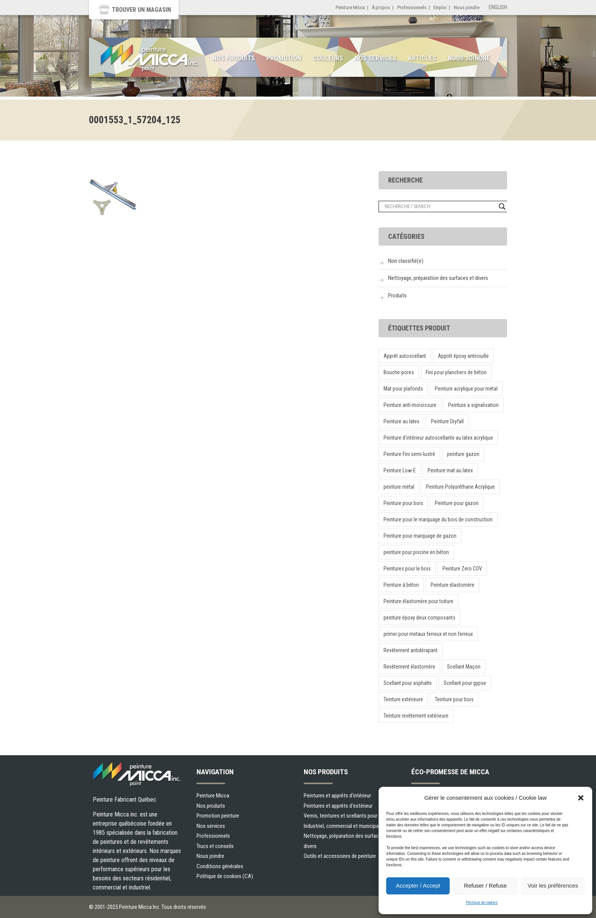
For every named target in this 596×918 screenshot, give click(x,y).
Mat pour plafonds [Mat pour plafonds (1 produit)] (403, 389)
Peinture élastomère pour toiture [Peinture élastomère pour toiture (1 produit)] (418, 601)
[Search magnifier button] (502, 206)
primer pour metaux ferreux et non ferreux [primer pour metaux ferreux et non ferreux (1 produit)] (428, 634)
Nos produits (233, 58)
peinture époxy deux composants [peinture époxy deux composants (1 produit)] (419, 618)
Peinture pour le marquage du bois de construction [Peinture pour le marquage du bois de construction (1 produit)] (438, 519)
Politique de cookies (482, 903)
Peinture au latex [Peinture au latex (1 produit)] (401, 421)
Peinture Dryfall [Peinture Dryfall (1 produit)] (447, 421)
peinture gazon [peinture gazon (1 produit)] (463, 454)
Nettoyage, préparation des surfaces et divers (438, 278)
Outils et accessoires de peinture (340, 856)
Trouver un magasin (141, 9)
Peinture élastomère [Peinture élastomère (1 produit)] (452, 585)
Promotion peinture (218, 815)
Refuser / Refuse (485, 885)
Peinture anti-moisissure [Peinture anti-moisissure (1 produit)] (410, 405)
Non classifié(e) (405, 260)
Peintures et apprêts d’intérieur (337, 795)
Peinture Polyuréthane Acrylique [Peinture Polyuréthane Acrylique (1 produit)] (460, 487)
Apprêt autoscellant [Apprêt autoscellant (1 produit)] (405, 356)
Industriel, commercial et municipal (342, 826)
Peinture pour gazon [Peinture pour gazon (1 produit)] (457, 503)
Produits (397, 295)
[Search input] (440, 206)
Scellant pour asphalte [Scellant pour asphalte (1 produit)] (408, 683)
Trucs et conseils (215, 846)
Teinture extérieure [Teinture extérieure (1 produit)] (403, 699)
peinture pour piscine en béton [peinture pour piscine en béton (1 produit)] (416, 552)
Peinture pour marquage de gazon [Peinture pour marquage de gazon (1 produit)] (420, 536)
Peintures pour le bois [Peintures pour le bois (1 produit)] (407, 568)
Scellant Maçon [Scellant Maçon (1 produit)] (463, 667)
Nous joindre (466, 7)
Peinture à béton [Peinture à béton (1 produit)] (401, 585)
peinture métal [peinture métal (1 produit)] (399, 487)
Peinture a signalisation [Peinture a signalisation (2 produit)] (473, 405)
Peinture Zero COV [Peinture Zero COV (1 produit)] (462, 568)
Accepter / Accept (418, 885)
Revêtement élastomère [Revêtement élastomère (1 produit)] (409, 667)
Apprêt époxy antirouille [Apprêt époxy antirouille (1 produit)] (463, 356)
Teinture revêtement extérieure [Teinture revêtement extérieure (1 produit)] (416, 716)
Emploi (440, 7)
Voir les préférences (553, 885)
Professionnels (411, 7)
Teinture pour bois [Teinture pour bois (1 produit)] (454, 699)
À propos (381, 7)
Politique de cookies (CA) (225, 876)
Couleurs (328, 58)
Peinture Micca (350, 7)
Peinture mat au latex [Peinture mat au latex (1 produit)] (450, 470)
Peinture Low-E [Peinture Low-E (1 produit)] (400, 470)
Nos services (375, 58)
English (498, 7)
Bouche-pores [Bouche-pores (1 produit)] (399, 372)
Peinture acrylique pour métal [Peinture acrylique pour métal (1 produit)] (466, 389)
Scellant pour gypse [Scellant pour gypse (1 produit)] (465, 683)
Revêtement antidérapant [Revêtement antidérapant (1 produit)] (410, 650)
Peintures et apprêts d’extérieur (338, 805)
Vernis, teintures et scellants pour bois (346, 815)
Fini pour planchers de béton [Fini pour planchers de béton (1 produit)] (456, 372)
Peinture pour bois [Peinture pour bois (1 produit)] (403, 503)
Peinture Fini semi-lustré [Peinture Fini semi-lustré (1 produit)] (409, 454)
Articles (422, 58)
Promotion (283, 58)
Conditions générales (220, 866)
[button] (581, 798)
